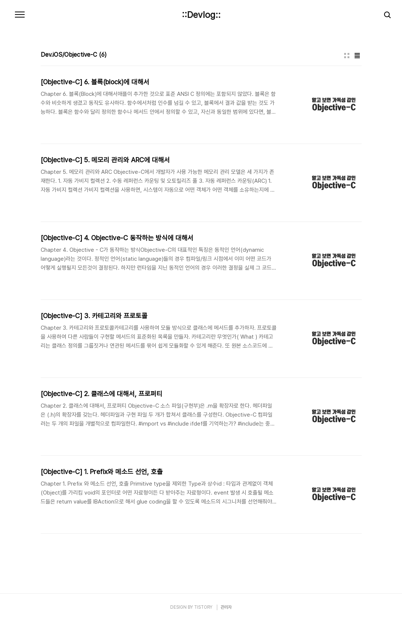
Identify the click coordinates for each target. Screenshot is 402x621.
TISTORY (203, 607)
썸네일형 (346, 55)
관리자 (226, 607)
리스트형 (357, 55)
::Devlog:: (201, 14)
